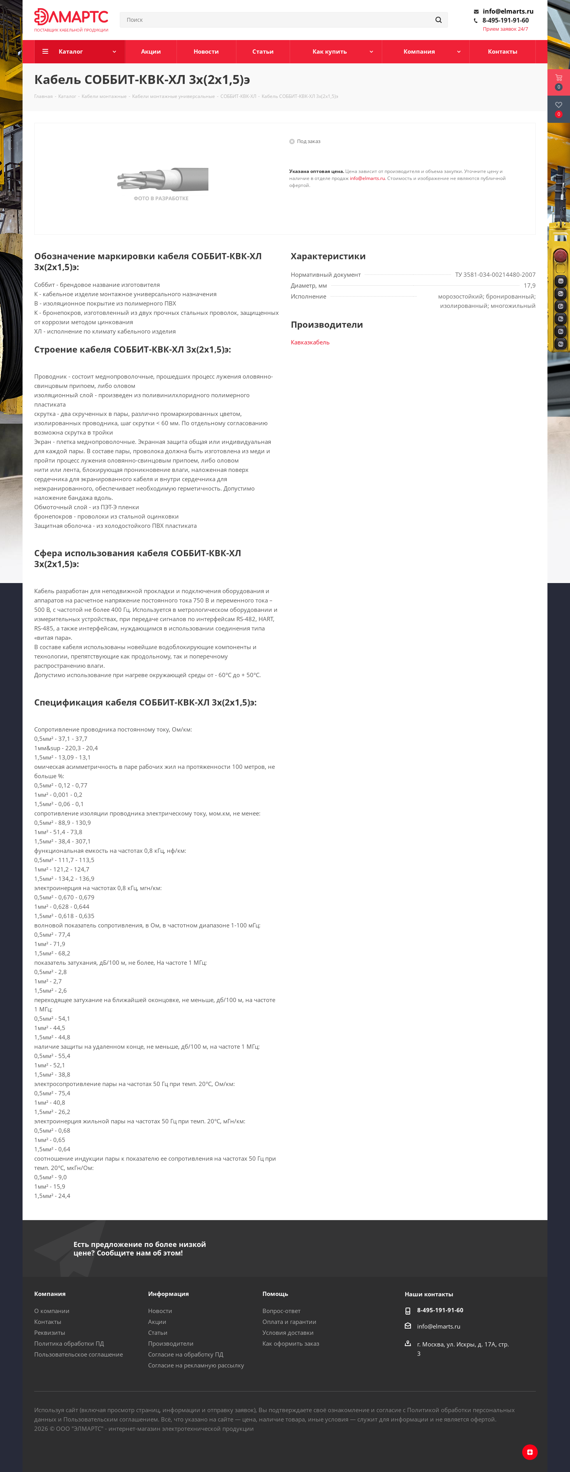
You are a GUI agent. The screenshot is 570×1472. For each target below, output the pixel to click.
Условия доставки (288, 1332)
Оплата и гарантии (289, 1321)
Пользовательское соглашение (78, 1354)
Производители (171, 1343)
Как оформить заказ (290, 1343)
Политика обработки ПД (69, 1343)
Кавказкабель (310, 342)
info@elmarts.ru (508, 11)
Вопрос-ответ (281, 1311)
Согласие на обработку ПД (185, 1354)
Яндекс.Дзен (530, 1452)
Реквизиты (49, 1332)
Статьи (158, 1332)
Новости (160, 1311)
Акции (157, 1321)
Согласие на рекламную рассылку (196, 1365)
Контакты (47, 1321)
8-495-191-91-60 (506, 20)
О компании (52, 1311)
